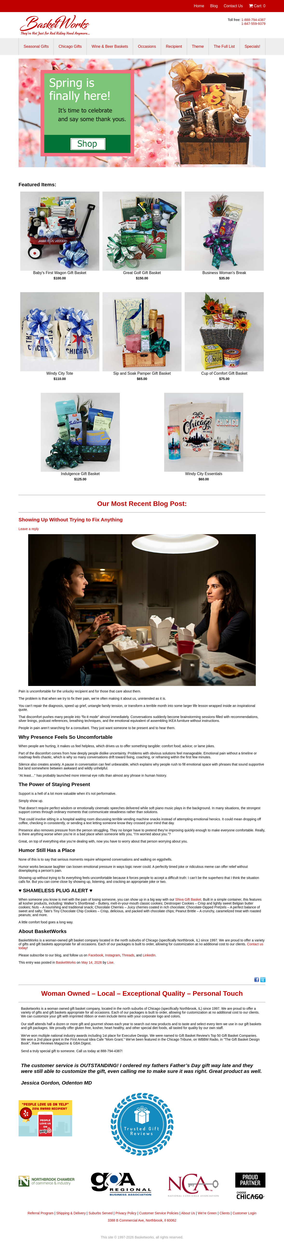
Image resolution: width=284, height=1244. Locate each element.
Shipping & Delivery (71, 1213)
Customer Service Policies (158, 1213)
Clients (224, 1213)
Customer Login (245, 1213)
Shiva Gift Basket (188, 899)
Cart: (257, 6)
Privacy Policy (125, 1213)
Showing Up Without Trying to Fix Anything (71, 519)
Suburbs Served (100, 1213)
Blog (214, 6)
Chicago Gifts (70, 46)
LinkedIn (149, 955)
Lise (110, 962)
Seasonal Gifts (36, 46)
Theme (198, 46)
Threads (128, 955)
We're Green (207, 1213)
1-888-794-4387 (253, 20)
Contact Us (233, 6)
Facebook (95, 955)
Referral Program (41, 1213)
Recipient (174, 46)
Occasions (147, 46)
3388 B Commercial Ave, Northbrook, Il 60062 (142, 1220)
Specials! (252, 46)
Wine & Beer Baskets (110, 46)
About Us (188, 1213)
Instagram (112, 955)
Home (199, 6)
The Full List (224, 46)
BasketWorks (66, 962)
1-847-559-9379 (253, 24)
